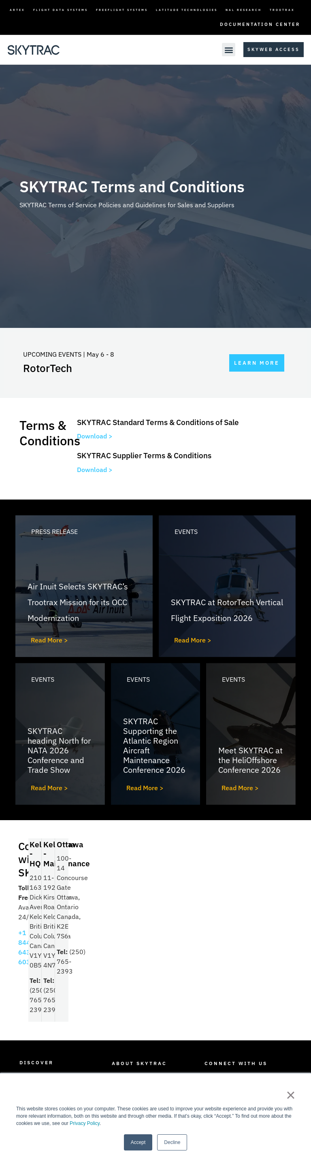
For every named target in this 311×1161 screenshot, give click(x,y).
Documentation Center (260, 24)
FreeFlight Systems (122, 10)
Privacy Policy (85, 1123)
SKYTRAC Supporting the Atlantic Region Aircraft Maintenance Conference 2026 (154, 745)
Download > (95, 436)
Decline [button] (172, 1142)
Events (186, 531)
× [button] (290, 1095)
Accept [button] (138, 1142)
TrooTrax (282, 10)
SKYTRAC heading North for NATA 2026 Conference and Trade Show (59, 750)
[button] (228, 49)
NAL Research (244, 10)
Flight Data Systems (60, 10)
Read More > (49, 640)
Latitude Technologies (186, 10)
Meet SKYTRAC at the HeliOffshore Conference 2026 (250, 760)
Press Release (54, 531)
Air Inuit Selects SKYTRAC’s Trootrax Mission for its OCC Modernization (78, 602)
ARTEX (17, 10)
